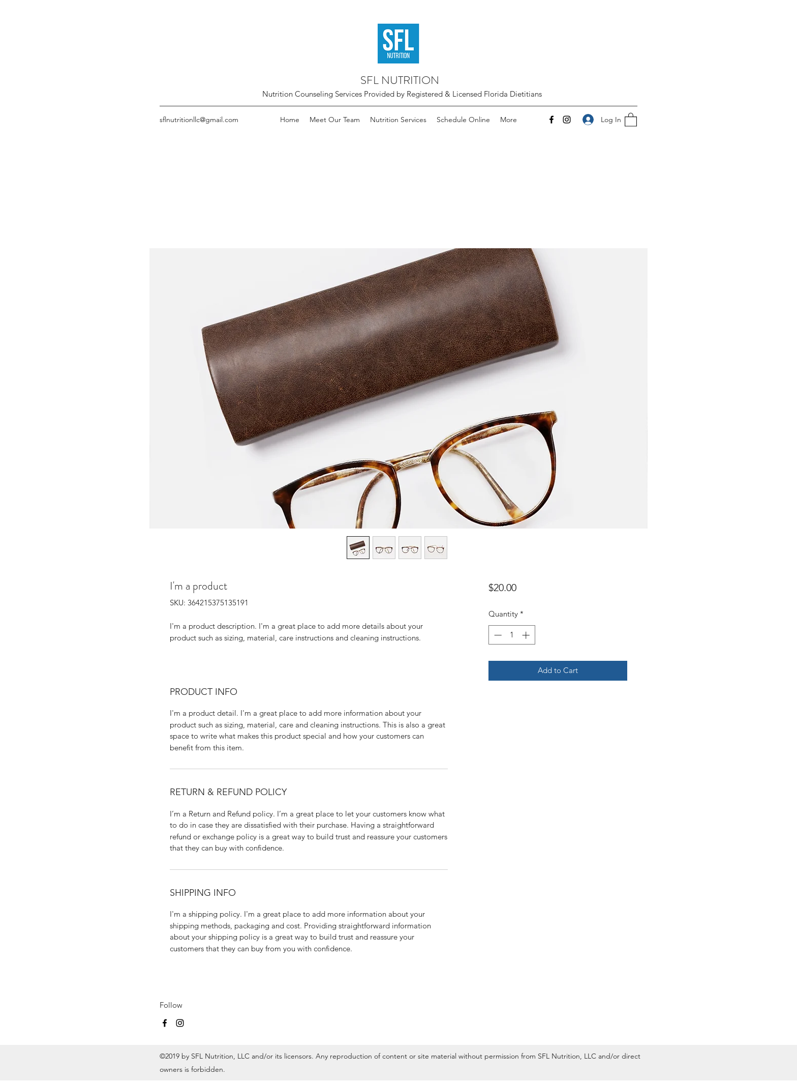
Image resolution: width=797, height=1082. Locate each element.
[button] (631, 119)
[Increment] (527, 635)
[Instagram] (567, 119)
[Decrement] (497, 635)
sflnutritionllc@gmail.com (199, 119)
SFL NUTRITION (399, 80)
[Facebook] (551, 119)
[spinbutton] (511, 635)
